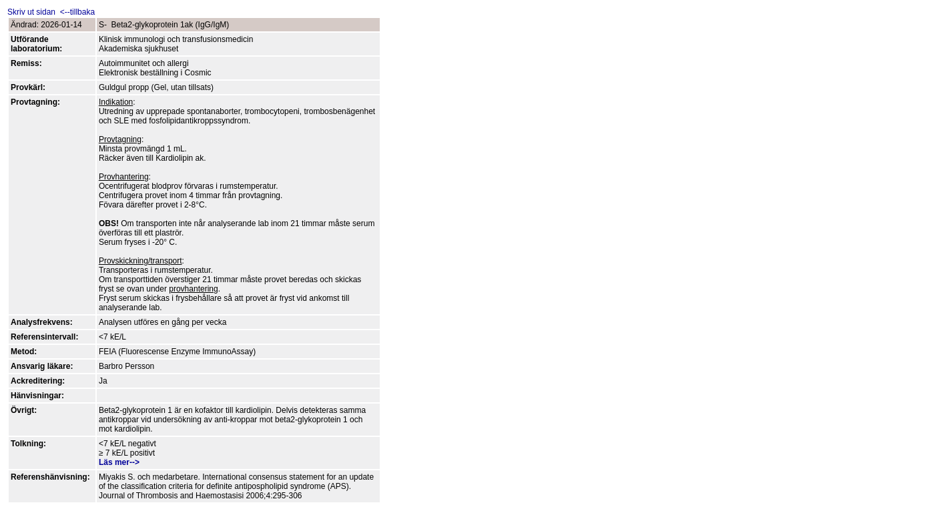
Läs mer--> (119, 462)
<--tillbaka (76, 12)
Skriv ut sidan (32, 12)
